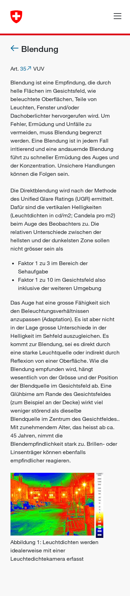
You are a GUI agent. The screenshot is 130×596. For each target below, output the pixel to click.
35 (23, 68)
